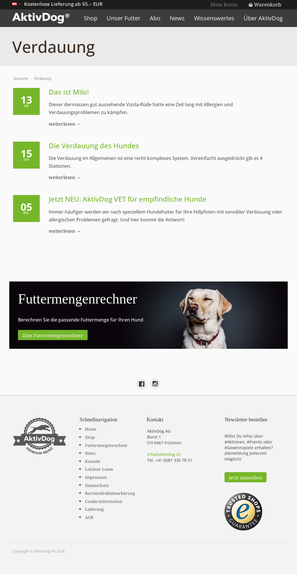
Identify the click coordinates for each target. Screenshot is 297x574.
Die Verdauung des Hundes (94, 145)
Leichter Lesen (99, 468)
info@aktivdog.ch (164, 454)
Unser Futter (124, 18)
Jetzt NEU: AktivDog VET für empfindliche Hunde (128, 199)
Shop (91, 18)
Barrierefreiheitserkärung (110, 493)
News (177, 18)
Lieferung (94, 508)
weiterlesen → (65, 123)
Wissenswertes (214, 18)
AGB (89, 517)
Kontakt (92, 461)
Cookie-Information (103, 501)
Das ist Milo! (69, 92)
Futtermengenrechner (106, 445)
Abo (155, 18)
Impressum (96, 477)
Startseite (21, 78)
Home (90, 428)
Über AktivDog (263, 18)
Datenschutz (97, 485)
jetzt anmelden (245, 477)
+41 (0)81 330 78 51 (173, 460)
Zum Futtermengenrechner (52, 335)
